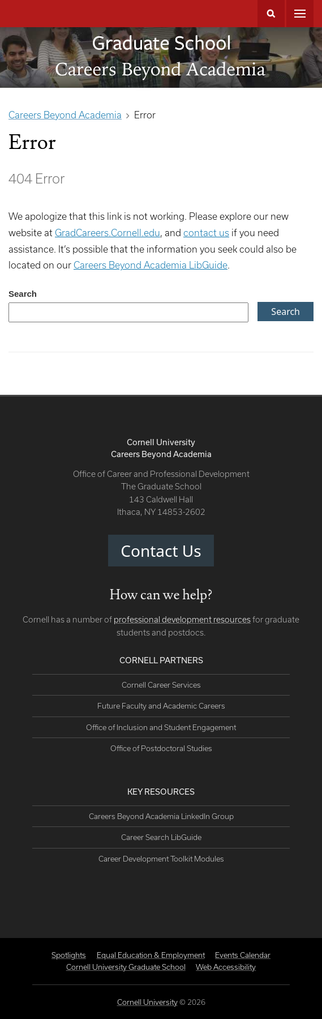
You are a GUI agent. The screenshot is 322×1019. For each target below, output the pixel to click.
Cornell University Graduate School (126, 966)
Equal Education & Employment (151, 955)
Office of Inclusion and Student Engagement (161, 727)
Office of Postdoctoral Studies (161, 748)
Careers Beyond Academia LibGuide (150, 264)
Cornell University (147, 1002)
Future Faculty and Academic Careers (161, 705)
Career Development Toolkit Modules (161, 858)
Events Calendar (243, 955)
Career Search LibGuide (161, 837)
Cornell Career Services (161, 684)
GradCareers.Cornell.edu (107, 232)
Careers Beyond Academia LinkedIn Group (161, 816)
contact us (206, 232)
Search (271, 13)
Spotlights (68, 955)
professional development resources (182, 619)
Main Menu (300, 13)
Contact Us (161, 550)
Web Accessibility (226, 966)
